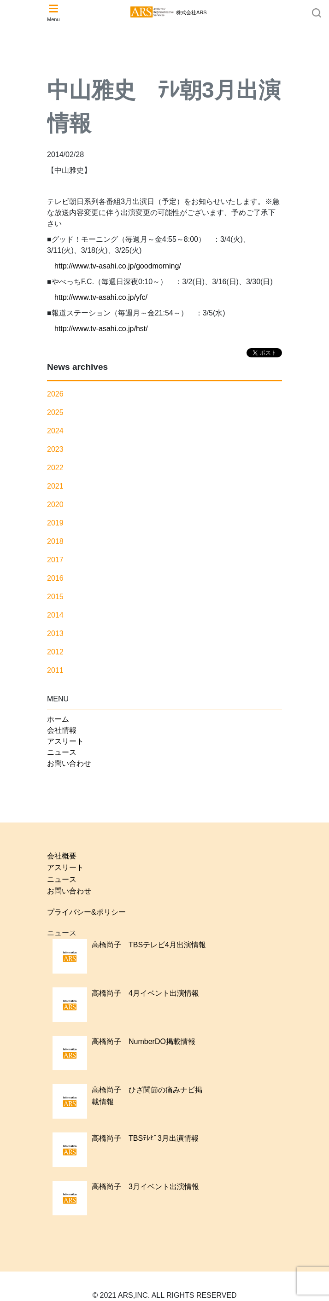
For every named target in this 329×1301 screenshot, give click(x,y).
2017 (55, 560)
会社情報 (61, 730)
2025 (55, 412)
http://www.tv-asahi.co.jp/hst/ (101, 329)
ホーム (58, 719)
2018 (55, 541)
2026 (55, 394)
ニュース (61, 752)
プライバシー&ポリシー (86, 912)
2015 (55, 597)
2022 (55, 468)
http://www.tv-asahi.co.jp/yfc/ (100, 297)
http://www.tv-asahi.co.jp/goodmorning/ (117, 266)
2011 (55, 670)
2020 (55, 504)
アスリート (65, 741)
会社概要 (61, 856)
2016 (55, 578)
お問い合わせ (69, 763)
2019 (55, 523)
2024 (55, 431)
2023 (55, 449)
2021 (55, 486)
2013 (55, 633)
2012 (55, 652)
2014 (55, 615)
